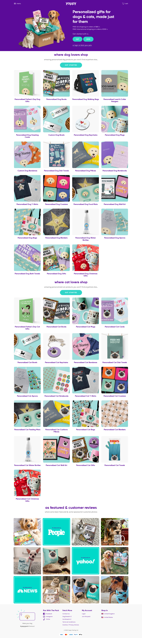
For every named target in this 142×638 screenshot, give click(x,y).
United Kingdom (108, 614)
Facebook (47, 614)
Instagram (48, 616)
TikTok (46, 619)
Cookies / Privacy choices (71, 625)
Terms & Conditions (69, 622)
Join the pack (86, 616)
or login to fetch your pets (82, 45)
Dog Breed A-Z (67, 616)
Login (84, 614)
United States (107, 617)
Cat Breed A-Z (67, 619)
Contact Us (66, 614)
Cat (77, 39)
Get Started (71, 65)
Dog (88, 39)
